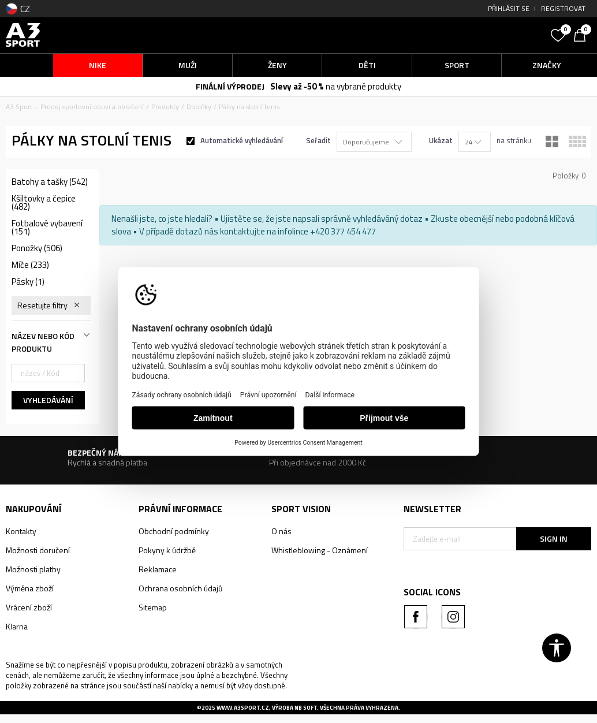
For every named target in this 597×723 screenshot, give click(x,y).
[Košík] (582, 34)
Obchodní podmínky (174, 531)
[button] (474, 35)
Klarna (17, 626)
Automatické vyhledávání (241, 140)
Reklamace (158, 569)
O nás (281, 531)
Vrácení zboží (29, 607)
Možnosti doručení (38, 550)
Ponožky (37, 248)
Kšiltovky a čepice (44, 203)
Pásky (28, 282)
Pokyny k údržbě (167, 550)
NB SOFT (305, 707)
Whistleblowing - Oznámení (319, 550)
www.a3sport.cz (243, 707)
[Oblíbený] (559, 34)
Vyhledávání (48, 400)
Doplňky (198, 106)
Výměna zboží (30, 588)
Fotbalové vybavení (47, 227)
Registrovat (563, 8)
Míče (30, 265)
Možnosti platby (33, 569)
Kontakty (21, 531)
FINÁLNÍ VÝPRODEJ (230, 86)
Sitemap (153, 607)
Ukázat (441, 140)
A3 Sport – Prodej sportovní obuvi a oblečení (75, 106)
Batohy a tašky (50, 182)
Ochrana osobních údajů (180, 588)
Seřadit (318, 140)
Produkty (165, 106)
